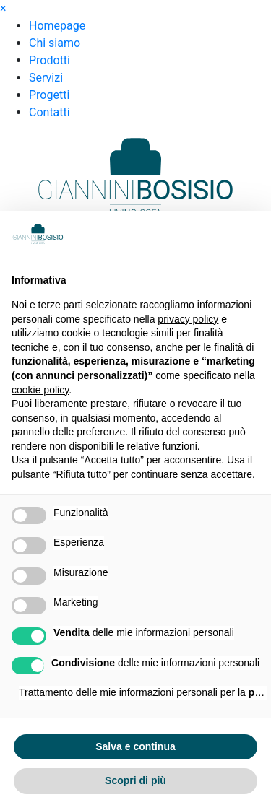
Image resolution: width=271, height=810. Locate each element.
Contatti (49, 112)
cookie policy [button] (40, 390)
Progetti (49, 95)
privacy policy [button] (188, 319)
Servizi (46, 77)
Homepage (57, 25)
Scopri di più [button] (135, 780)
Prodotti (49, 60)
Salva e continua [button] (135, 746)
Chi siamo (54, 43)
